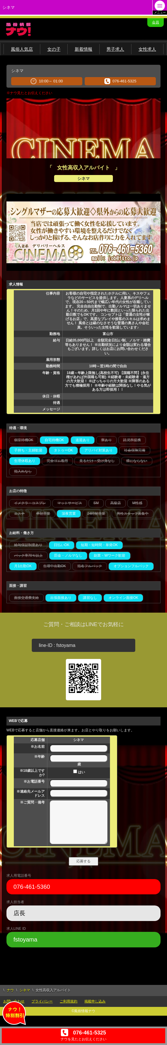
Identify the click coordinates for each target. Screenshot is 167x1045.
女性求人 (147, 49)
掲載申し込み (95, 1001)
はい (79, 772)
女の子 (54, 49)
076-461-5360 (32, 886)
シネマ (24, 990)
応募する (83, 861)
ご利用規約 (68, 1001)
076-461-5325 (120, 81)
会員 (155, 22)
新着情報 (83, 49)
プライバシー (42, 1001)
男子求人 (115, 49)
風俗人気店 (22, 49)
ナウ (10, 990)
